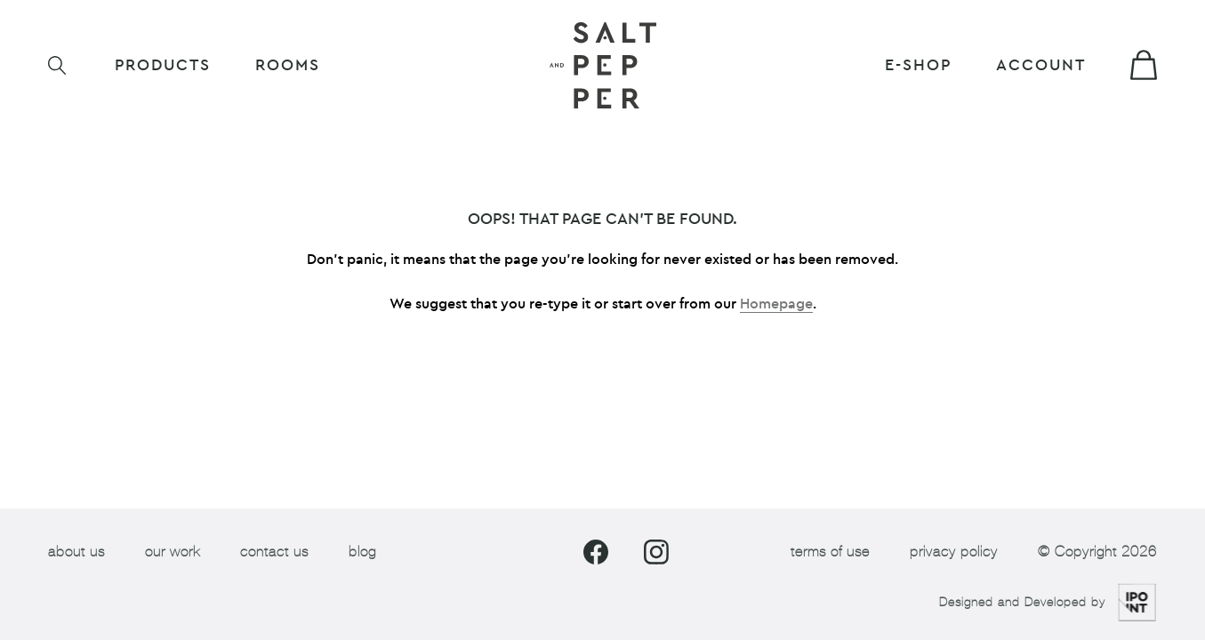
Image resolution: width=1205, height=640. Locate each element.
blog (362, 551)
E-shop (918, 65)
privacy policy (954, 551)
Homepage (776, 304)
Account (1041, 65)
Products (163, 65)
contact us (274, 551)
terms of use (830, 551)
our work (172, 551)
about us (76, 551)
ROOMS (287, 65)
